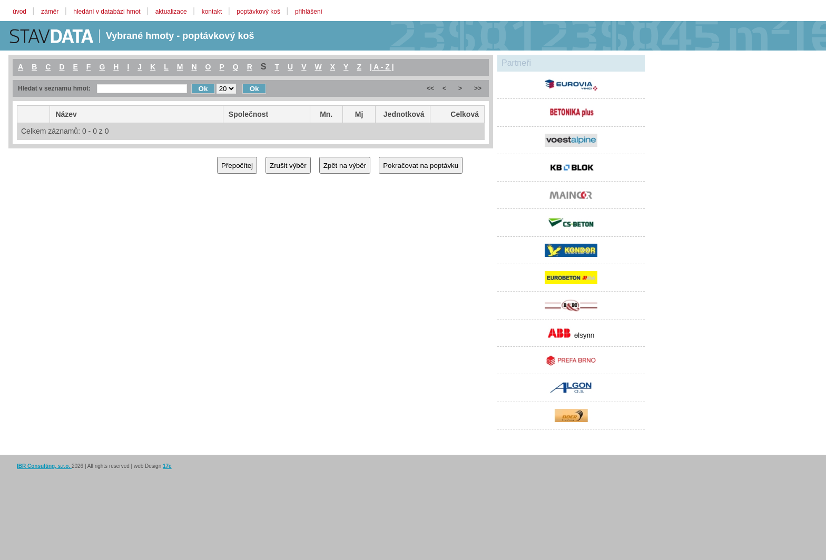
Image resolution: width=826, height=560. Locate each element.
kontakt (213, 11)
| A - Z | (382, 67)
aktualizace (172, 11)
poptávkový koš (259, 11)
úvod (20, 11)
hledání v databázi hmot (107, 11)
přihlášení (308, 11)
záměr (51, 11)
